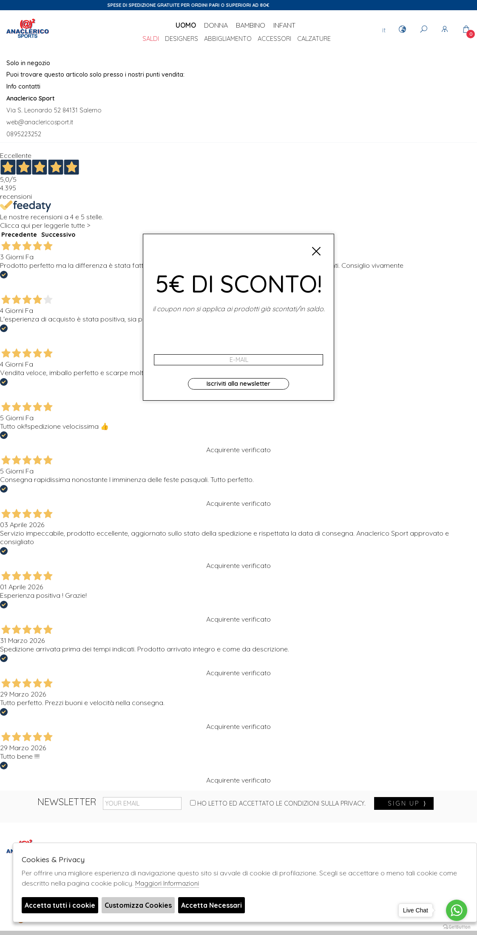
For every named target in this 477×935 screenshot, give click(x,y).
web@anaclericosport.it (39, 122)
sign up (407, 803)
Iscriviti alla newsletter (238, 383)
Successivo (58, 234)
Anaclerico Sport (27, 38)
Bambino (250, 25)
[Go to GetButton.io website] (456, 926)
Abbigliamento (228, 39)
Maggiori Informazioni (167, 883)
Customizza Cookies (138, 905)
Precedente (19, 234)
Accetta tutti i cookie (60, 905)
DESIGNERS (181, 39)
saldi (150, 39)
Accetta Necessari (211, 905)
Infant (284, 25)
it (384, 30)
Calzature (314, 39)
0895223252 (23, 134)
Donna (216, 25)
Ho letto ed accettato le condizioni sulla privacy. (278, 803)
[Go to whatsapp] (456, 910)
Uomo (186, 25)
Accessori (274, 39)
